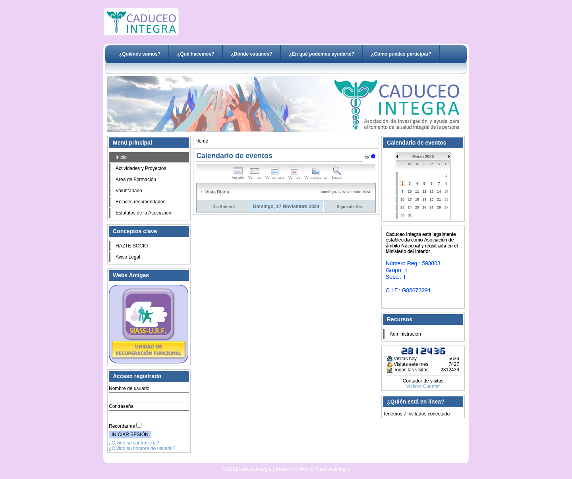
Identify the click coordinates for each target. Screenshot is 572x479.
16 (402, 199)
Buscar (336, 176)
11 (417, 191)
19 (424, 199)
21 (439, 199)
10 (410, 191)
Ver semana (274, 176)
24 (410, 207)
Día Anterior (224, 207)
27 (432, 207)
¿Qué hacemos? (195, 54)
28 (439, 207)
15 (446, 191)
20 (432, 199)
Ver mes (254, 176)
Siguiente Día (349, 207)
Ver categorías (315, 176)
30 (402, 215)
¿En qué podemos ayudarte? (321, 54)
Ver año (238, 176)
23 (402, 207)
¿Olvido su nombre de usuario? (142, 448)
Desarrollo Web (265, 460)
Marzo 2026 (423, 157)
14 (439, 191)
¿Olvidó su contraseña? (134, 443)
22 (446, 199)
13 (432, 191)
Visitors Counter (423, 386)
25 (417, 207)
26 (424, 207)
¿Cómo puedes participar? (401, 54)
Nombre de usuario (129, 388)
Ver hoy (294, 176)
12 (424, 191)
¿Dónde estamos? (251, 54)
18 (417, 199)
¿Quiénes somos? (139, 54)
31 (410, 215)
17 (410, 199)
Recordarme (122, 426)
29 (446, 207)
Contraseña (121, 406)
